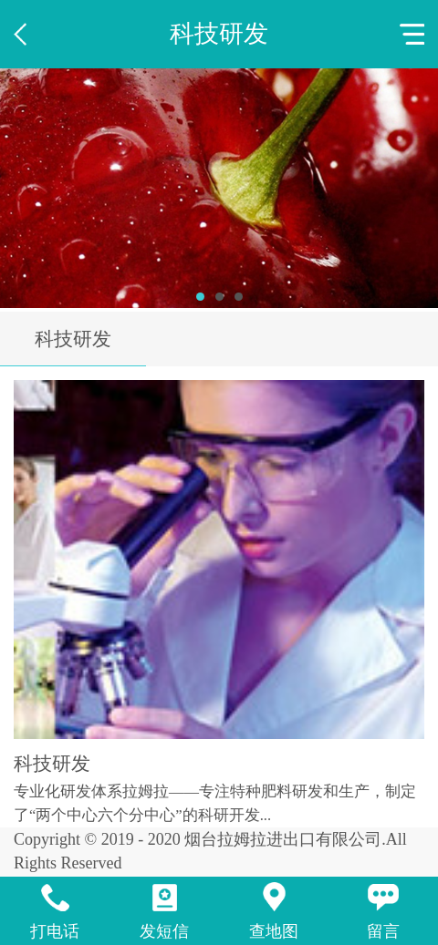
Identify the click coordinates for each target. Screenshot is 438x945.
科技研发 (73, 339)
